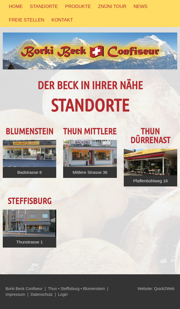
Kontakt (62, 20)
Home (16, 6)
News (140, 6)
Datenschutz (42, 294)
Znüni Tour (112, 6)
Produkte (78, 6)
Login (63, 294)
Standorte (44, 6)
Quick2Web (164, 288)
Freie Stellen (26, 20)
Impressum (15, 294)
